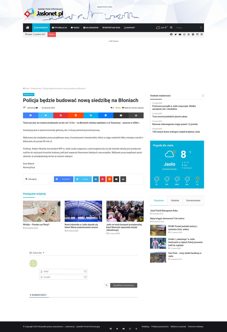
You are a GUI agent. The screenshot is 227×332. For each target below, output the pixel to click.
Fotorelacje (59, 28)
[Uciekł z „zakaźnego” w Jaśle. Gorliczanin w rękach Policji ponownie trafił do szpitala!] (158, 243)
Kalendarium (90, 28)
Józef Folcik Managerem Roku (164, 211)
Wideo (75, 28)
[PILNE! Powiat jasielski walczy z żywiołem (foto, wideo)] (158, 231)
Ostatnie (175, 200)
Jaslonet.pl (32, 108)
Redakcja (145, 327)
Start (26, 88)
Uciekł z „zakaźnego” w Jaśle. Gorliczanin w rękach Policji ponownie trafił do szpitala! (185, 243)
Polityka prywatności (160, 327)
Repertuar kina (111, 28)
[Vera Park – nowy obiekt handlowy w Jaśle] (158, 257)
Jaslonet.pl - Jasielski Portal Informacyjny (82, 327)
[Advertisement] (113, 62)
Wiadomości (41, 28)
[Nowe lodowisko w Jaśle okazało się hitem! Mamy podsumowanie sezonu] (83, 211)
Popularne (159, 200)
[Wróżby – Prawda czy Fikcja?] (41, 211)
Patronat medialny (195, 327)
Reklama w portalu (178, 327)
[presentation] (119, 274)
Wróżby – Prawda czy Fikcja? (36, 225)
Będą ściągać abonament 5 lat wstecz (167, 219)
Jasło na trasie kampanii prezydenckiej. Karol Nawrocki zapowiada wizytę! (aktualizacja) (124, 227)
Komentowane (193, 200)
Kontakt (129, 28)
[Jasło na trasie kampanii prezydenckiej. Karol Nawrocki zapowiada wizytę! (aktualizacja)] (125, 211)
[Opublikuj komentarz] (123, 285)
